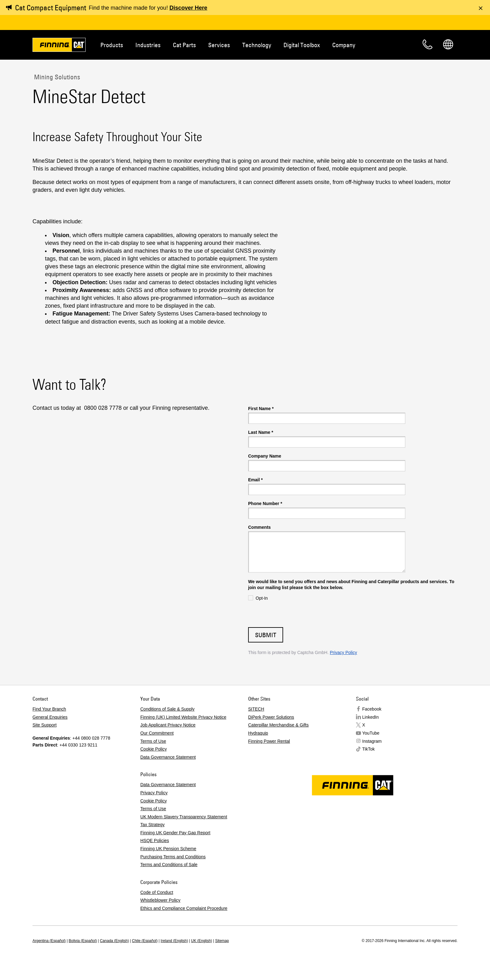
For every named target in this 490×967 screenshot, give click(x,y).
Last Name (260, 432)
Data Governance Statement (168, 757)
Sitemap (222, 941)
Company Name (264, 456)
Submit (265, 635)
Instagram (372, 741)
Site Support (44, 724)
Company (343, 45)
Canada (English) (114, 941)
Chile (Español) (145, 941)
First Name (261, 408)
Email (255, 480)
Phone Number (265, 503)
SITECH (256, 709)
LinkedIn (370, 717)
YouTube (370, 733)
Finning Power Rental (269, 741)
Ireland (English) (174, 941)
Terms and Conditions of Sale (169, 864)
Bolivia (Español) (83, 941)
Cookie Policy (153, 748)
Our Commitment (157, 733)
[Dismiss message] (480, 8)
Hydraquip (258, 733)
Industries (148, 45)
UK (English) (201, 941)
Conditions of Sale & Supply (167, 709)
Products (111, 45)
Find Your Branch (49, 709)
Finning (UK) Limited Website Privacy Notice (183, 717)
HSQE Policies (154, 840)
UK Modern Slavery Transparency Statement (183, 816)
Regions (448, 44)
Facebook (371, 709)
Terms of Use (153, 741)
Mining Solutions (56, 77)
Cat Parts (184, 45)
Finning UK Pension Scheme (168, 848)
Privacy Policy (343, 652)
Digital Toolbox (301, 45)
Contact (427, 44)
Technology (256, 45)
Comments (259, 527)
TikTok (368, 748)
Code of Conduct (156, 892)
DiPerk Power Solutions (271, 717)
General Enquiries (50, 717)
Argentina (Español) (49, 941)
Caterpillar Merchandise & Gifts (278, 724)
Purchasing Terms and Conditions (173, 856)
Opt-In (262, 598)
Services (219, 45)
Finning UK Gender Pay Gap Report (175, 832)
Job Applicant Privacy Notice (168, 724)
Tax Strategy (152, 824)
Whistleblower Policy (160, 900)
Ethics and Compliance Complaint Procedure (184, 908)
